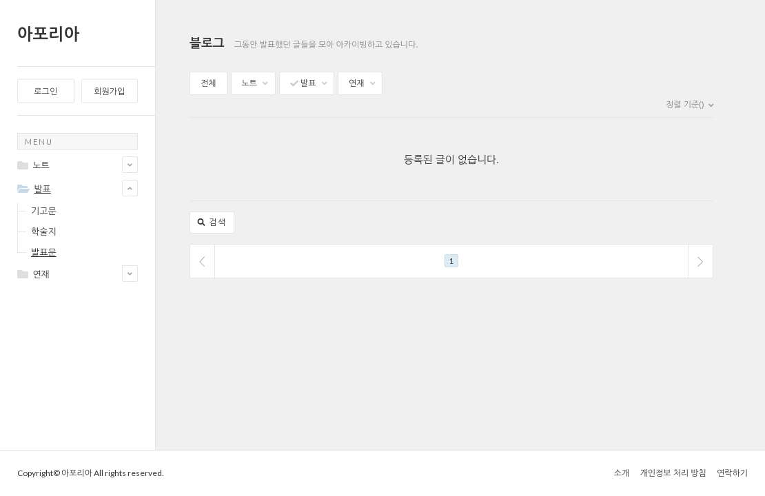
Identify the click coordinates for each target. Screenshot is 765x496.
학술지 (44, 231)
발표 (308, 83)
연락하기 (732, 473)
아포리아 (48, 33)
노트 (255, 83)
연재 (362, 83)
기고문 (44, 211)
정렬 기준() (689, 104)
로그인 (45, 91)
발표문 (44, 252)
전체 (208, 83)
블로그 (207, 42)
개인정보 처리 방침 (673, 473)
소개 (622, 473)
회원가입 (109, 91)
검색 (212, 222)
